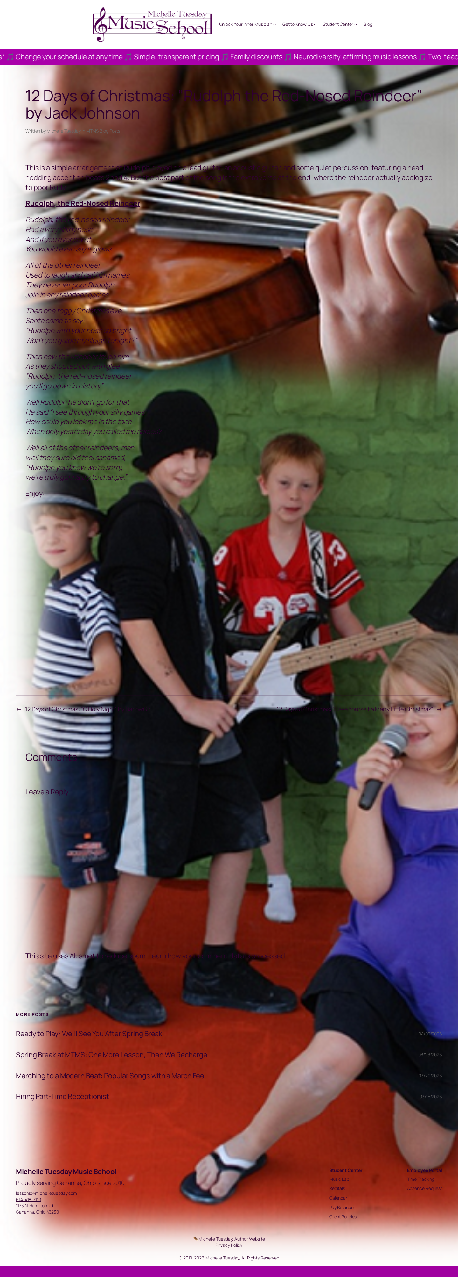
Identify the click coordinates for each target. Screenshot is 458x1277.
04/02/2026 (430, 1034)
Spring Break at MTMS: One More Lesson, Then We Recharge (111, 1055)
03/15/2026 (431, 1096)
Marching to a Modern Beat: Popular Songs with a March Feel (111, 1076)
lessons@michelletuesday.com (46, 1193)
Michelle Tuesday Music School (66, 1171)
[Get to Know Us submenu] (315, 24)
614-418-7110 (28, 1199)
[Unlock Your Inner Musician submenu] (274, 24)
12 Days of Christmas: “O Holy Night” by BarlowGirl (88, 709)
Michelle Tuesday (64, 131)
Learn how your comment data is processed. (217, 956)
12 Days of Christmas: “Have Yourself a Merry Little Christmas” (355, 709)
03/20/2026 (430, 1075)
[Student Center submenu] (355, 24)
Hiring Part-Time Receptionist (62, 1096)
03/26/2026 (430, 1054)
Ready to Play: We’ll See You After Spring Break (89, 1034)
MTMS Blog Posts (103, 131)
